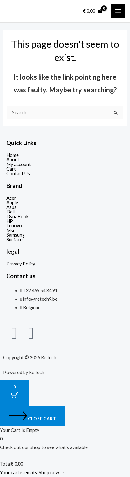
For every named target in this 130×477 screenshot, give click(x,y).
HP (9, 221)
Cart (11, 169)
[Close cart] (32, 416)
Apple (12, 202)
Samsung (15, 235)
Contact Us (18, 173)
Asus (11, 207)
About (12, 160)
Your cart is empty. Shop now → (32, 472)
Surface (14, 240)
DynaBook (17, 216)
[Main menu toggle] (118, 11)
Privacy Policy (20, 264)
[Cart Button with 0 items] (14, 393)
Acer (11, 198)
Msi (10, 230)
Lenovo (14, 226)
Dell (10, 212)
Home (12, 155)
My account (18, 164)
